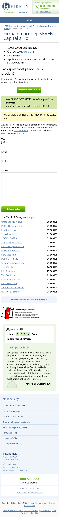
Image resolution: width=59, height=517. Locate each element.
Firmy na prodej (10, 432)
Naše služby (11, 399)
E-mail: (4, 151)
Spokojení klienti (18, 347)
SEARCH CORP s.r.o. (11, 238)
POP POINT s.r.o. (9, 258)
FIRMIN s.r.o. (9, 26)
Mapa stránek (42, 503)
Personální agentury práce (15, 427)
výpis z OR (27, 51)
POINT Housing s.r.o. (11, 226)
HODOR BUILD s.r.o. (11, 291)
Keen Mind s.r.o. (9, 283)
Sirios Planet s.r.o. (10, 234)
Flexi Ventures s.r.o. (11, 250)
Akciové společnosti (12, 411)
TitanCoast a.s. (8, 267)
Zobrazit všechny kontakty (30, 492)
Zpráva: (4, 170)
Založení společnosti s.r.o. (15, 416)
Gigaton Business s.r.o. (12, 262)
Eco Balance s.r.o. (10, 230)
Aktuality (34, 513)
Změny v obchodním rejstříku (16, 422)
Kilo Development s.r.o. (12, 246)
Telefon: (5, 161)
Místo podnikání (10, 443)
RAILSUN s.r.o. (8, 271)
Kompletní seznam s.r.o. (29, 90)
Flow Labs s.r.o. (8, 254)
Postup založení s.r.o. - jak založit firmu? (21, 510)
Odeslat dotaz (13, 209)
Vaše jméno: (4, 140)
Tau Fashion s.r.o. (10, 275)
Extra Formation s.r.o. (12, 279)
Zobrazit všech (29, 299)
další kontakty (21, 130)
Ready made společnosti (27, 26)
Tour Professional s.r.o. (12, 287)
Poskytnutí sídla (10, 438)
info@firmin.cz (33, 488)
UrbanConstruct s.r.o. (12, 221)
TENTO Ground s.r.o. (11, 242)
